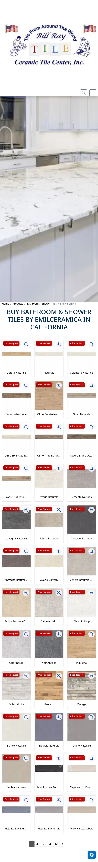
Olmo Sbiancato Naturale (16, 455)
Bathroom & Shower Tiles (42, 303)
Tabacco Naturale (16, 414)
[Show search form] (83, 92)
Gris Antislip (16, 663)
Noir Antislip (49, 663)
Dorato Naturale (16, 372)
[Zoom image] (26, 344)
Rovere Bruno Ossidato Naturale (81, 455)
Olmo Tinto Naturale (49, 455)
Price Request (11, 343)
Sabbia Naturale (49, 538)
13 (56, 843)
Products (18, 303)
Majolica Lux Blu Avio (16, 828)
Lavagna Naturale (16, 538)
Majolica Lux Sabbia (81, 828)
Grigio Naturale (82, 745)
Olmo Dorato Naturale (49, 414)
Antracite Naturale (81, 538)
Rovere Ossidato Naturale (16, 497)
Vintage (81, 704)
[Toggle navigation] (92, 92)
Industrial (81, 663)
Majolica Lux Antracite (49, 787)
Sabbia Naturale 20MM (16, 621)
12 (49, 843)
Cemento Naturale (82, 497)
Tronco (49, 704)
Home (5, 303)
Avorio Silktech (49, 580)
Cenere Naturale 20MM (81, 580)
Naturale (49, 372)
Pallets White (16, 704)
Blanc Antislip (82, 621)
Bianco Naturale (16, 745)
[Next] (62, 844)
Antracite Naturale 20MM (16, 580)
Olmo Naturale (82, 414)
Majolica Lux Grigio (49, 828)
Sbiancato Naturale (81, 372)
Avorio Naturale (49, 497)
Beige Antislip (49, 621)
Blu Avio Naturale (49, 745)
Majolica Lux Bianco (81, 787)
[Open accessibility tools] (92, 855)
